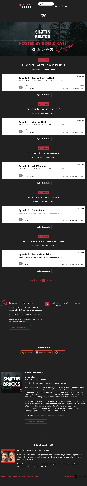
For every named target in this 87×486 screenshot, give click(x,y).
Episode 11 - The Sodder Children (43, 242)
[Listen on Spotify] (60, 354)
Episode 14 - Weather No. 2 (43, 110)
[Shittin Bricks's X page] (59, 6)
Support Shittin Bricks (20, 328)
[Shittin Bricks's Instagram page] (62, 6)
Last (55, 281)
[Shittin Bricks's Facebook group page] (56, 6)
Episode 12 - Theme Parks (43, 198)
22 (47, 281)
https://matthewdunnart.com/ (53, 417)
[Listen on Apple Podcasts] (43, 354)
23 (51, 281)
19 (36, 281)
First (31, 281)
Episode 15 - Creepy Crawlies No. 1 (43, 65)
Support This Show (36, 423)
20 (40, 281)
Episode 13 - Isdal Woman (43, 154)
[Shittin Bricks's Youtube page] (65, 6)
